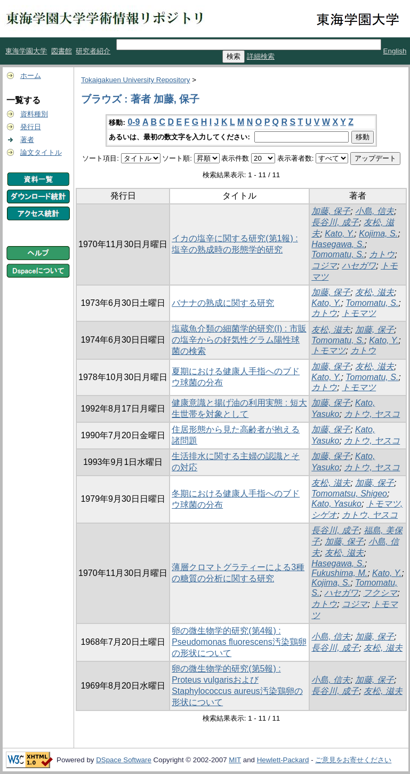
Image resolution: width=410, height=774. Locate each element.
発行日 (30, 127)
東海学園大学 (26, 51)
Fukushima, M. (339, 573)
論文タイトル (41, 152)
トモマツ (359, 313)
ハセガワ (359, 265)
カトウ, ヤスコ (372, 413)
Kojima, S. (378, 233)
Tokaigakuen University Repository (135, 80)
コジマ (324, 265)
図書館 (61, 51)
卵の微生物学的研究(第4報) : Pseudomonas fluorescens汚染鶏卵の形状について (239, 642)
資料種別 (34, 114)
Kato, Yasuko (336, 503)
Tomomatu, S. (337, 254)
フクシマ (380, 592)
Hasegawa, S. (338, 244)
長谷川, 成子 (335, 222)
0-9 (133, 122)
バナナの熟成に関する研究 (223, 302)
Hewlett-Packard (283, 760)
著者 (27, 140)
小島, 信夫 (374, 211)
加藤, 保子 (330, 211)
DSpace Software (123, 760)
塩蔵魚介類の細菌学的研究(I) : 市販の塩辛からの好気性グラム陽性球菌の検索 (239, 340)
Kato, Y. (339, 233)
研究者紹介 (93, 51)
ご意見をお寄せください (353, 760)
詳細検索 (261, 56)
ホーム (30, 76)
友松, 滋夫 (374, 292)
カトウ (382, 254)
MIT (235, 760)
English (395, 51)
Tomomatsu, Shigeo (349, 493)
